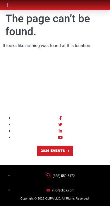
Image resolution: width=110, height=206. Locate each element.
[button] (8, 5)
